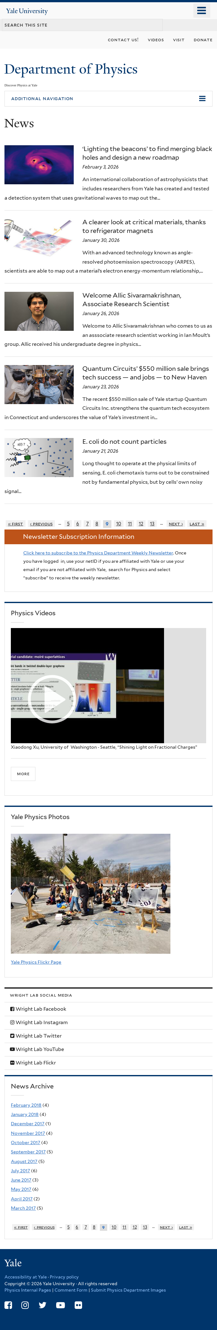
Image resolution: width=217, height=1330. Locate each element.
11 (130, 523)
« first (15, 523)
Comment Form (71, 1290)
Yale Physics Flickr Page (36, 962)
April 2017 (22, 1198)
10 (118, 523)
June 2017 (21, 1180)
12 (141, 523)
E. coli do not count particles (124, 441)
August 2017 (24, 1161)
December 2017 (27, 1123)
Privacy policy (64, 1276)
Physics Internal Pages (27, 1290)
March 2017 (23, 1208)
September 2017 (28, 1151)
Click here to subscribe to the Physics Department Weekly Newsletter (98, 552)
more (23, 773)
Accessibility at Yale (25, 1276)
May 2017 (21, 1189)
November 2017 (28, 1133)
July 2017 (20, 1170)
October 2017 (25, 1142)
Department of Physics (72, 69)
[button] (108, 99)
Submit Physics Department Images (128, 1290)
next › (176, 523)
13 (152, 523)
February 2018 (26, 1105)
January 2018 (25, 1114)
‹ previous (41, 523)
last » (197, 523)
